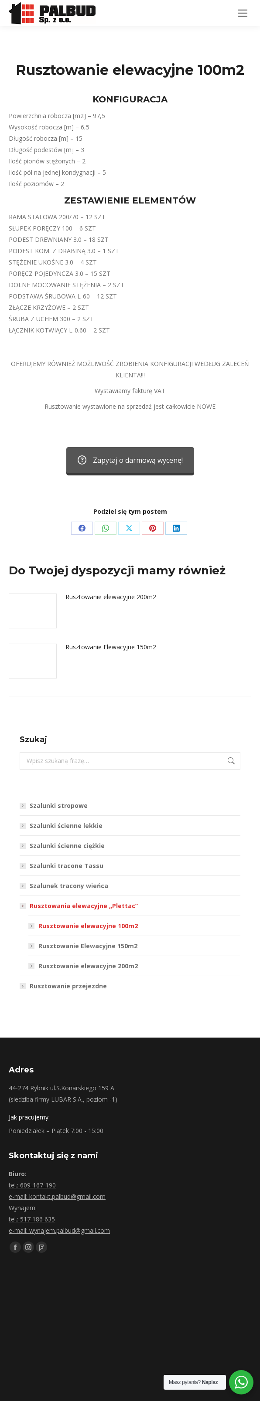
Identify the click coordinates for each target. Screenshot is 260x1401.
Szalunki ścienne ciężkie (67, 845)
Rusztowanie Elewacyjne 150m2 (110, 647)
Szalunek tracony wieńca (69, 886)
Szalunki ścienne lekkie (66, 825)
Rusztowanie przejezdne (68, 986)
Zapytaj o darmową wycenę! (130, 460)
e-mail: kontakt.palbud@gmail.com (57, 1196)
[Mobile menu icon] (242, 13)
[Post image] (33, 611)
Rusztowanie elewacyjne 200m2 (110, 597)
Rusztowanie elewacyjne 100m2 (88, 926)
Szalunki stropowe (59, 805)
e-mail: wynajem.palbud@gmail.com (59, 1230)
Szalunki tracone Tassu (66, 866)
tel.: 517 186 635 (32, 1219)
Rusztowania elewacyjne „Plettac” (79, 906)
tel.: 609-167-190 (32, 1185)
